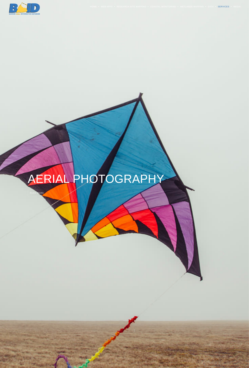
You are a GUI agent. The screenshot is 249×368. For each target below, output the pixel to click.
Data (211, 7)
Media (237, 7)
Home (93, 7)
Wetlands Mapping (192, 7)
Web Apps (107, 7)
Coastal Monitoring (163, 7)
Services (223, 7)
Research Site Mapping (131, 7)
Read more (37, 193)
